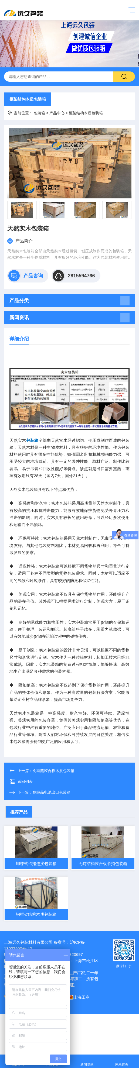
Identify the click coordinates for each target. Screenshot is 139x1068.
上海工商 (79, 997)
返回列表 (21, 781)
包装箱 (39, 113)
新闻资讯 (87, 1061)
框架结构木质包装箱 (27, 99)
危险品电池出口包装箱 (51, 792)
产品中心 (57, 113)
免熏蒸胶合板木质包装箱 (53, 771)
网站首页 (121, 1061)
